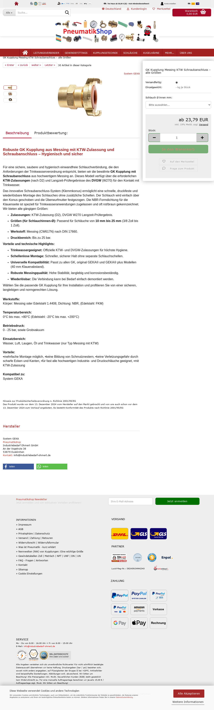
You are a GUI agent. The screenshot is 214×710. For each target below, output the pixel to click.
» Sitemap (22, 580)
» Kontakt (21, 576)
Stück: (152, 141)
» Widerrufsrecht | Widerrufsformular (37, 553)
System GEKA (132, 84)
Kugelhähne (151, 56)
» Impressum (24, 535)
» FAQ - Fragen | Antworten (32, 571)
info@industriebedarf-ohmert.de (39, 657)
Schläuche (130, 56)
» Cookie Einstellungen (29, 584)
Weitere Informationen (188, 701)
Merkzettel (161, 12)
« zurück (23, 76)
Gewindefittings (76, 56)
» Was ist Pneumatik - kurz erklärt (36, 558)
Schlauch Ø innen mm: (159, 108)
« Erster (9, 76)
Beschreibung (17, 144)
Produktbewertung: (51, 144)
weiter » (36, 76)
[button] (111, 12)
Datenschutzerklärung (124, 697)
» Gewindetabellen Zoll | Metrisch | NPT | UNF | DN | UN (48, 567)
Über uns (186, 56)
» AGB (19, 540)
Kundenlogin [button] (137, 12)
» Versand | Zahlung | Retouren (34, 549)
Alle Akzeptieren (189, 693)
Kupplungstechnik (105, 56)
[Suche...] (9, 12)
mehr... (169, 56)
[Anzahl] (178, 148)
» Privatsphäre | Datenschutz (33, 544)
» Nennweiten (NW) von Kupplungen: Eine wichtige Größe (49, 562)
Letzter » (50, 76)
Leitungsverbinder (46, 56)
